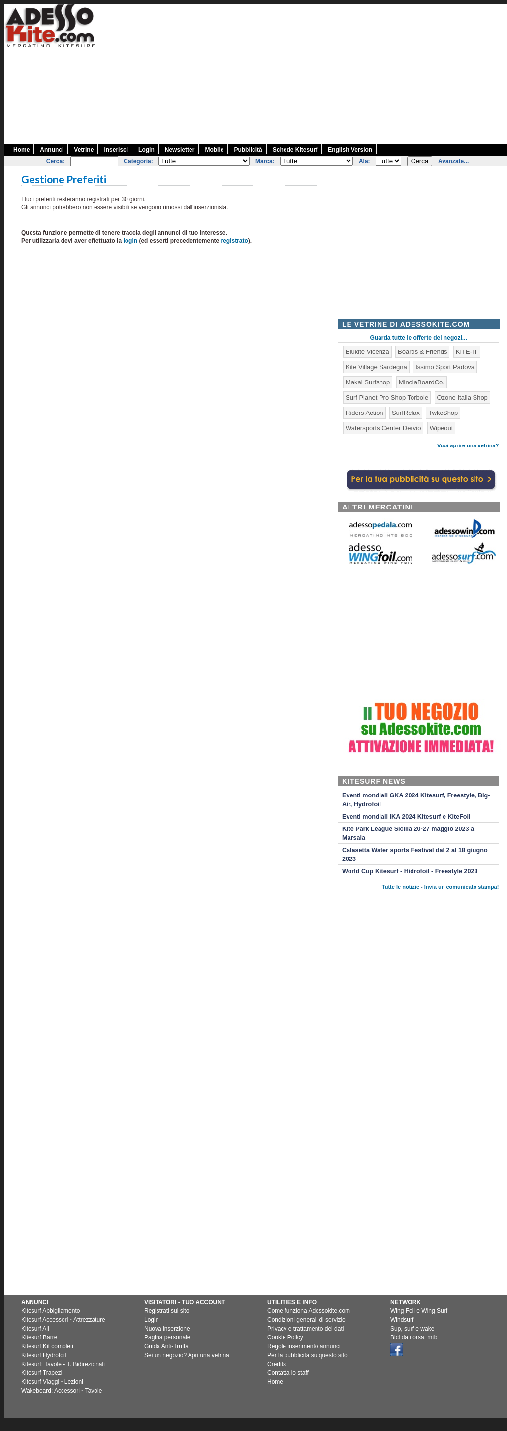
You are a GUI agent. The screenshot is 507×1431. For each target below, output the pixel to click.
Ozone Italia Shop (462, 397)
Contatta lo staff (288, 1372)
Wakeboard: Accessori (50, 1390)
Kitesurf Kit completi (47, 1346)
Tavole (93, 1390)
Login (146, 149)
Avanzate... (453, 161)
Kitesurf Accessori (44, 1319)
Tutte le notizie (400, 887)
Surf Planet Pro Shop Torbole (387, 397)
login (130, 240)
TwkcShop (443, 412)
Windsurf (401, 1319)
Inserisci (116, 149)
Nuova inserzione (167, 1328)
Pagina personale (167, 1337)
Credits (276, 1364)
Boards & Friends (422, 351)
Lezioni (73, 1381)
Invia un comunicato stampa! (461, 887)
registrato (234, 240)
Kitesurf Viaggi (40, 1381)
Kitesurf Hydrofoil (43, 1355)
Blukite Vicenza (367, 351)
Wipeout (441, 428)
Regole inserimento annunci (304, 1346)
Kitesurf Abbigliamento (50, 1310)
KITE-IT (467, 351)
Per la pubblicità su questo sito (307, 1355)
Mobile (214, 149)
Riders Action (364, 412)
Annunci (51, 149)
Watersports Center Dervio (383, 428)
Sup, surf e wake (412, 1328)
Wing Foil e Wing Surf (418, 1310)
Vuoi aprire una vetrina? (468, 445)
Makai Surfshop (368, 382)
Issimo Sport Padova (445, 367)
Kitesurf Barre (39, 1337)
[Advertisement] (329, 73)
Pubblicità (248, 149)
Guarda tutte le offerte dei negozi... (418, 337)
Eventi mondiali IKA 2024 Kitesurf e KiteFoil (406, 816)
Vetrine (84, 149)
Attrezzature (89, 1319)
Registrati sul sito (166, 1310)
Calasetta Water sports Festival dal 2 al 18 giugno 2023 (415, 854)
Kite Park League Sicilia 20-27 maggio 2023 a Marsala (408, 833)
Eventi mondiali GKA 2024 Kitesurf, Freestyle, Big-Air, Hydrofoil (416, 800)
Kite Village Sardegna (376, 367)
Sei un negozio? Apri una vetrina (186, 1355)
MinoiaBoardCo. (421, 382)
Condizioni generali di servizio (306, 1319)
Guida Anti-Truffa (166, 1346)
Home (21, 149)
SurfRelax (406, 412)
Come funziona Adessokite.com (308, 1310)
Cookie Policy (285, 1337)
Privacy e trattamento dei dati (305, 1328)
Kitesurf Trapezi (41, 1372)
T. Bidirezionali (86, 1364)
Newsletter (180, 149)
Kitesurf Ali (35, 1328)
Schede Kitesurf (295, 149)
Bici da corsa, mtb (413, 1337)
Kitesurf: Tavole (41, 1364)
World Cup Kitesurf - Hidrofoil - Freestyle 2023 (409, 871)
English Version (350, 149)
